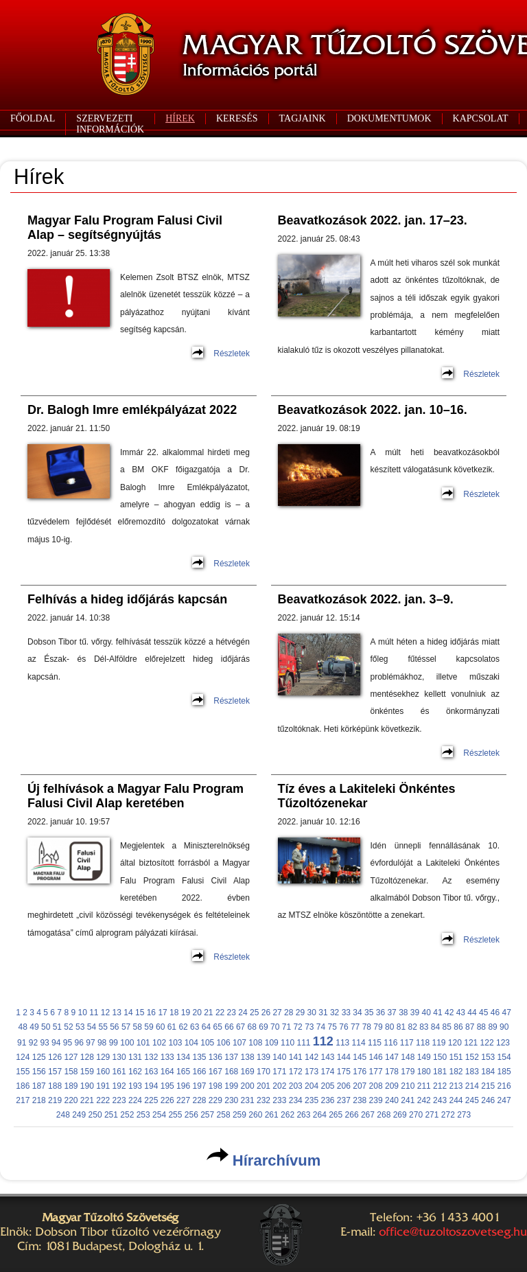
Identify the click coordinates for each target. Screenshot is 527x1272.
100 (127, 1043)
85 (447, 1027)
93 (44, 1043)
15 (139, 1012)
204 (311, 1086)
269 (400, 1115)
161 (119, 1071)
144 (344, 1057)
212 (440, 1086)
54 (91, 1027)
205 (327, 1086)
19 (185, 1012)
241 (407, 1100)
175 (344, 1071)
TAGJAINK (302, 118)
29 (300, 1012)
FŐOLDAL (32, 118)
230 (231, 1100)
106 (224, 1043)
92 (33, 1043)
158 (71, 1071)
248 (63, 1115)
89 (492, 1027)
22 (219, 1012)
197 (199, 1086)
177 (376, 1071)
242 (424, 1100)
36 (380, 1012)
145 (359, 1057)
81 (401, 1027)
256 (191, 1115)
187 (39, 1086)
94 (55, 1043)
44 (471, 1012)
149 (424, 1057)
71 (286, 1027)
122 (487, 1043)
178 (392, 1071)
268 (383, 1115)
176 (359, 1071)
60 (160, 1027)
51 (57, 1027)
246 (488, 1100)
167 (215, 1071)
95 (67, 1043)
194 (151, 1086)
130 (119, 1057)
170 (263, 1071)
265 (335, 1115)
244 (455, 1100)
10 (82, 1012)
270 (416, 1115)
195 (167, 1086)
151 (455, 1057)
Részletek (231, 353)
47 (506, 1012)
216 (504, 1086)
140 (279, 1057)
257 (207, 1115)
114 (359, 1043)
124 (23, 1057)
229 (215, 1100)
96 (79, 1043)
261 (272, 1115)
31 (322, 1012)
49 (34, 1027)
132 (151, 1057)
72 (297, 1027)
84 (435, 1027)
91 (21, 1043)
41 (437, 1012)
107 (239, 1043)
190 (87, 1086)
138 (248, 1057)
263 (303, 1115)
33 (346, 1012)
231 (248, 1100)
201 (263, 1086)
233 (279, 1100)
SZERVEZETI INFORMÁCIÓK (110, 124)
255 (175, 1115)
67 (240, 1027)
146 (376, 1057)
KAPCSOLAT (480, 118)
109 (272, 1043)
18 (173, 1012)
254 (159, 1115)
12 (105, 1012)
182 (455, 1071)
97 (90, 1043)
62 (182, 1027)
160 (103, 1071)
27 (276, 1012)
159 (87, 1071)
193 (135, 1086)
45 (483, 1012)
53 (79, 1027)
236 (327, 1100)
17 (162, 1012)
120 (455, 1043)
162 (135, 1071)
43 (460, 1012)
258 (224, 1115)
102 (159, 1043)
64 (206, 1027)
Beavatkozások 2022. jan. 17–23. (372, 220)
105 (207, 1043)
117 (407, 1043)
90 (504, 1027)
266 (352, 1115)
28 (288, 1012)
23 (231, 1012)
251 (111, 1115)
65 (217, 1027)
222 (103, 1100)
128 (87, 1057)
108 (255, 1043)
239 (376, 1100)
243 (440, 1100)
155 (23, 1071)
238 (359, 1100)
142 (311, 1057)
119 (438, 1043)
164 (167, 1071)
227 (183, 1100)
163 (151, 1071)
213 (455, 1086)
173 (311, 1071)
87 (469, 1027)
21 (208, 1012)
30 (311, 1012)
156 (39, 1071)
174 (327, 1071)
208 (376, 1086)
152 (472, 1057)
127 (71, 1057)
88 (481, 1027)
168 (231, 1071)
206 (344, 1086)
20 (196, 1012)
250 (95, 1115)
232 (263, 1100)
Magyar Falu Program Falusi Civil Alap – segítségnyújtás (124, 227)
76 (343, 1027)
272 (448, 1115)
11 (93, 1012)
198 (215, 1086)
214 (472, 1086)
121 (471, 1043)
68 (252, 1027)
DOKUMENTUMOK (389, 118)
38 (403, 1012)
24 (242, 1012)
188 (55, 1086)
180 (424, 1071)
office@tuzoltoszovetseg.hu (453, 1231)
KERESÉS (237, 118)
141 (296, 1057)
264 (320, 1115)
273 (464, 1115)
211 (424, 1086)
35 (368, 1012)
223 (119, 1100)
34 (357, 1012)
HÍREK (180, 118)
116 (390, 1043)
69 (263, 1027)
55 (102, 1027)
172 (296, 1071)
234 (296, 1100)
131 (135, 1057)
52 (68, 1027)
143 (327, 1057)
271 (431, 1115)
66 (228, 1027)
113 (342, 1043)
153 (488, 1057)
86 (458, 1027)
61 (171, 1027)
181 (440, 1071)
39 (414, 1012)
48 (23, 1027)
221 (87, 1100)
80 (389, 1027)
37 (391, 1012)
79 (377, 1027)
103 (175, 1043)
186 (23, 1086)
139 (263, 1057)
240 (392, 1100)
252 (127, 1115)
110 (287, 1043)
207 (359, 1086)
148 (407, 1057)
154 (504, 1057)
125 (39, 1057)
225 (151, 1100)
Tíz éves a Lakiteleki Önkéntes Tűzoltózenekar (367, 796)
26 (265, 1012)
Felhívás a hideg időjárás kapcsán (127, 599)
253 (143, 1115)
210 (407, 1086)
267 (368, 1115)
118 (423, 1043)
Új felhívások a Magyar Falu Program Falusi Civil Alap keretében (135, 796)
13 (117, 1012)
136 (215, 1057)
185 (504, 1071)
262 (287, 1115)
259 (239, 1115)
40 (426, 1012)
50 (45, 1027)
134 (183, 1057)
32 (334, 1012)
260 (255, 1115)
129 (103, 1057)
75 (332, 1027)
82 (412, 1027)
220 (71, 1100)
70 (274, 1027)
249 (79, 1115)
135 (199, 1057)
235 (311, 1100)
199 (231, 1086)
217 (23, 1100)
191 (103, 1086)
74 (320, 1027)
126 (55, 1057)
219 (55, 1100)
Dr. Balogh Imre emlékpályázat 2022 (132, 410)
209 (392, 1086)
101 (143, 1043)
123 (503, 1043)
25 (254, 1012)
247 (504, 1100)
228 (199, 1100)
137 (231, 1057)
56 (114, 1027)
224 (135, 1100)
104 (191, 1043)
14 (128, 1012)
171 (279, 1071)
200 (248, 1086)
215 (488, 1086)
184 (488, 1071)
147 (392, 1057)
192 (119, 1086)
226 (167, 1100)
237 (344, 1100)
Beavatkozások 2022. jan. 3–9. (366, 599)
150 (440, 1057)
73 (309, 1027)
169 (248, 1071)
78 (366, 1027)
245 (472, 1100)
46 (495, 1012)
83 (423, 1027)
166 (199, 1071)
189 (71, 1086)
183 (472, 1071)
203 (296, 1086)
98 (101, 1043)
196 (183, 1086)
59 (148, 1027)
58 (137, 1027)
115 (375, 1043)
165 (183, 1071)
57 (125, 1027)
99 (113, 1043)
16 (151, 1012)
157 (55, 1071)
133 (167, 1057)
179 (407, 1071)
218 (39, 1100)
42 (449, 1012)
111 (303, 1043)
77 (355, 1027)
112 (323, 1041)
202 (279, 1086)
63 (194, 1027)
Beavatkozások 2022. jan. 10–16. (372, 410)
